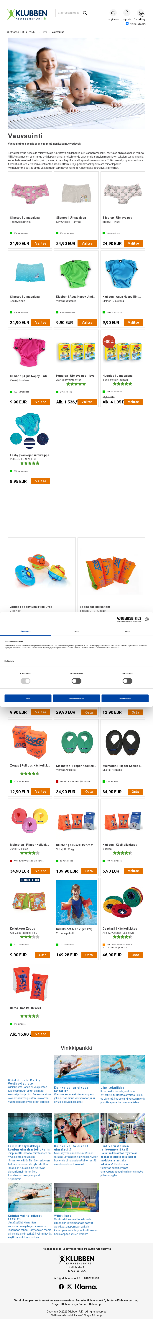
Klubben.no (68, 1304)
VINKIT (33, 32)
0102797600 (91, 1278)
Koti (22, 32)
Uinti (44, 32)
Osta (89, 712)
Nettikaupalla (58, 1315)
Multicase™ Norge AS (82, 1315)
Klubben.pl (94, 1304)
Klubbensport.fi (95, 1300)
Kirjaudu (126, 13)
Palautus (89, 1248)
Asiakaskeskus (52, 1248)
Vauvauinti (58, 32)
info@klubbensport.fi (67, 1278)
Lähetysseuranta (72, 1248)
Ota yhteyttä (103, 1248)
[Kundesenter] (113, 12)
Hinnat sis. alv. (136, 23)
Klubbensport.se (127, 1300)
